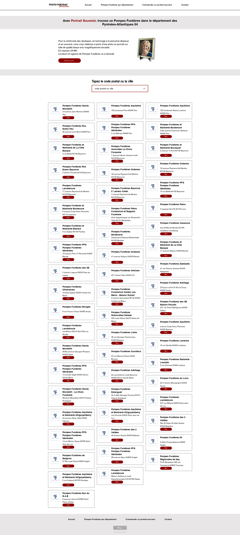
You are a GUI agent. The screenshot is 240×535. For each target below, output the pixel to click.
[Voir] (68, 117)
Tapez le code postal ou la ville (112, 81)
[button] (117, 5)
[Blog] (120, 528)
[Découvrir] (69, 60)
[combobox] (120, 88)
